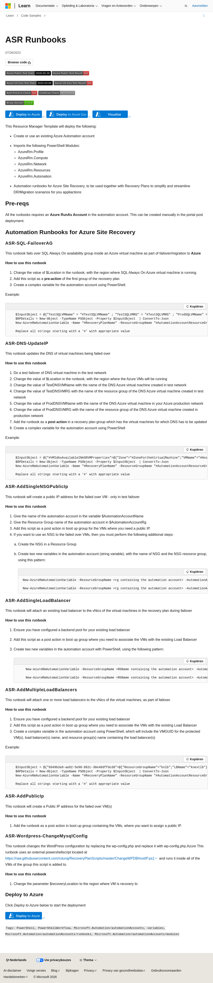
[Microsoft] (8, 6)
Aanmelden (200, 5)
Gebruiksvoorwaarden (166, 970)
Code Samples (31, 15)
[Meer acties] (204, 15)
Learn (10, 15)
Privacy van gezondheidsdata (123, 970)
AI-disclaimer (12, 970)
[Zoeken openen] (186, 6)
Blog (54, 970)
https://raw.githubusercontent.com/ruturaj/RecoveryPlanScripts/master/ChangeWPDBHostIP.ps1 (80, 858)
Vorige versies (36, 970)
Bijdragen (72, 970)
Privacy (89, 970)
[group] (106, 323)
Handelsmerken (14, 977)
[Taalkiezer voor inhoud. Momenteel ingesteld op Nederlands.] (16, 960)
